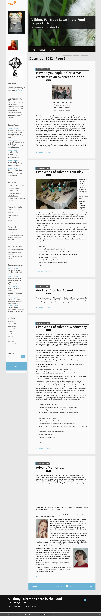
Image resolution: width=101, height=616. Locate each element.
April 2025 (11, 339)
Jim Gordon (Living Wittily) (15, 249)
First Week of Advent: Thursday (59, 172)
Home (33, 50)
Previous (34, 586)
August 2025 (11, 329)
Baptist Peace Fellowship (15, 191)
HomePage (76, 55)
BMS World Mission (13, 188)
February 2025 (12, 344)
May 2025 (10, 336)
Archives (42, 50)
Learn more (58, 614)
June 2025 (10, 334)
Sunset (10, 290)
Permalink (39, 152)
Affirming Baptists (13, 196)
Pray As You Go (12, 232)
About (52, 50)
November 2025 (12, 321)
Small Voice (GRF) (13, 215)
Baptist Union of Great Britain (16, 185)
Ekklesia (10, 220)
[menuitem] (32, 49)
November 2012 (67, 55)
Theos (9, 217)
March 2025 (11, 341)
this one (61, 298)
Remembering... (13, 162)
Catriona (10, 270)
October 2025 (12, 324)
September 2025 (12, 326)
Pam (9, 307)
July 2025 (10, 331)
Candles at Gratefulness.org (15, 235)
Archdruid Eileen (13, 278)
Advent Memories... (50, 467)
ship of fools (11, 212)
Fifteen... (19, 300)
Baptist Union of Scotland (15, 193)
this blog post (70, 234)
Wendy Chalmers (13, 288)
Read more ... (19, 90)
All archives (11, 347)
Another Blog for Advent (54, 290)
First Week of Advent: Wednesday (61, 327)
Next (91, 586)
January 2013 (84, 55)
